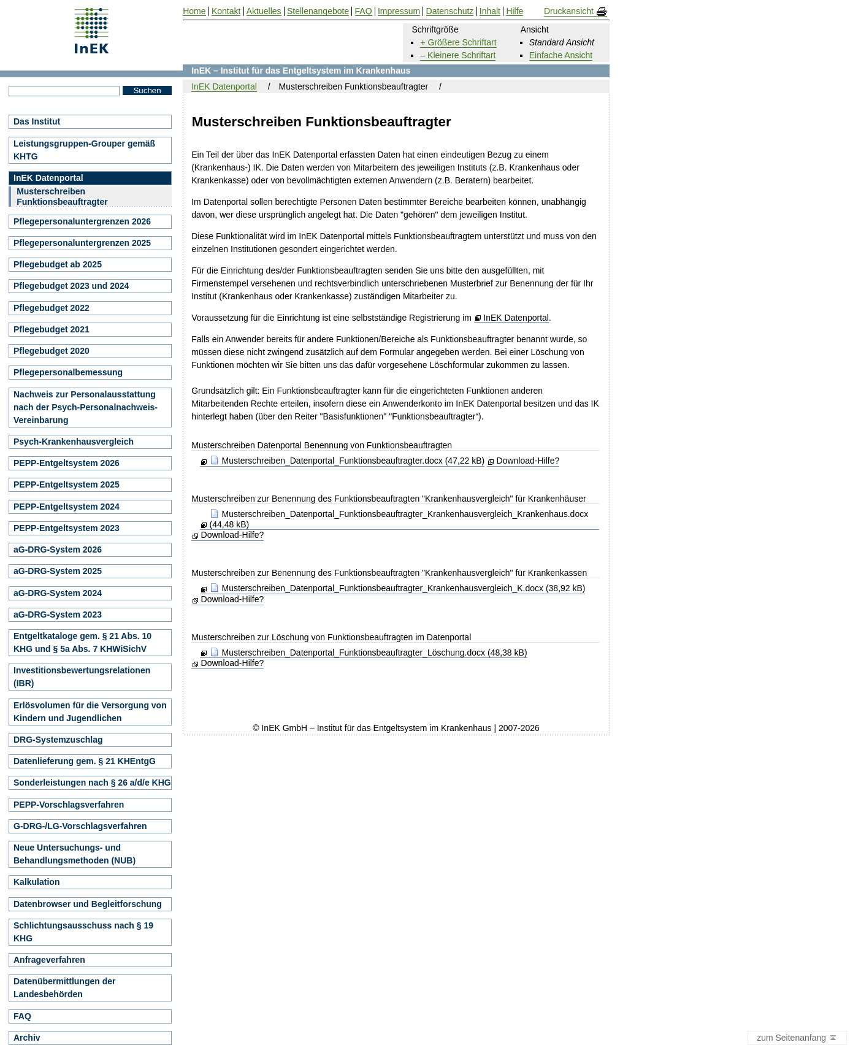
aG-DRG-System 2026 (57, 549)
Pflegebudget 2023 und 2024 (71, 286)
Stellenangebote (318, 11)
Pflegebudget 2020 (51, 351)
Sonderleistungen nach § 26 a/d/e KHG (92, 782)
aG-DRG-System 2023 (57, 614)
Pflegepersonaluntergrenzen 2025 (82, 243)
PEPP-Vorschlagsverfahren (68, 805)
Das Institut (36, 121)
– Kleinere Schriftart (457, 55)
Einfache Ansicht (561, 55)
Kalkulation (36, 882)
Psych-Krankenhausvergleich (73, 441)
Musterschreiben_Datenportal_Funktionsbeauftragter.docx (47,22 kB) (347, 460)
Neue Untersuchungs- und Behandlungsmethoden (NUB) (74, 854)
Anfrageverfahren (49, 960)
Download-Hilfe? (528, 460)
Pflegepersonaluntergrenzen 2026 (82, 221)
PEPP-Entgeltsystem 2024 (66, 506)
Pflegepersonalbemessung (68, 372)
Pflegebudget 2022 (51, 308)
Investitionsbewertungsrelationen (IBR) (81, 676)
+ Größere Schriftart (458, 42)
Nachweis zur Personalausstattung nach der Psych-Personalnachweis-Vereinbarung (85, 407)
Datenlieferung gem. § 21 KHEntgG (84, 761)
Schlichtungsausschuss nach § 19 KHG (83, 932)
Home (194, 11)
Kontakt (226, 11)
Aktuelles (264, 11)
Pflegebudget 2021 (51, 329)
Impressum (399, 11)
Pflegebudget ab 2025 (57, 264)
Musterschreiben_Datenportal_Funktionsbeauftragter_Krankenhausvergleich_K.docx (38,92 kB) (398, 588)
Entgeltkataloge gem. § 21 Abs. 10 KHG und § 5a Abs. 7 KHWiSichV (82, 642)
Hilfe (514, 11)
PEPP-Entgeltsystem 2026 (66, 463)
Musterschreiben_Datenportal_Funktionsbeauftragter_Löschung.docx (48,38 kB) (368, 652)
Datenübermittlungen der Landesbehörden (64, 987)
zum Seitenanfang (797, 1038)
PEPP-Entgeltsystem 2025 (66, 484)
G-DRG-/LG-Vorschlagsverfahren (80, 826)
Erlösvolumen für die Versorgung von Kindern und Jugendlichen (90, 711)
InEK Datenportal (516, 318)
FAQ (22, 1016)
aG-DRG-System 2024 (57, 593)
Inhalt (490, 11)
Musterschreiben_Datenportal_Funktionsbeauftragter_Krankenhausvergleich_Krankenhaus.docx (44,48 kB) (399, 519)
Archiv (26, 1038)
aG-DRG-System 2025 (57, 571)
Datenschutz (450, 11)
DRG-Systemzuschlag (57, 740)
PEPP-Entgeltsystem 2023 (66, 528)
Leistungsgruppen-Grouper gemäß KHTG (84, 150)
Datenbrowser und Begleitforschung (87, 904)
